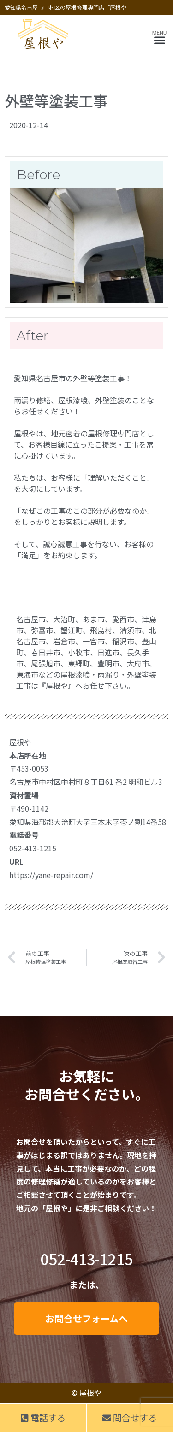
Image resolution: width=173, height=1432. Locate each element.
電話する (43, 1417)
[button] (159, 40)
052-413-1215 (87, 1258)
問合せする (129, 1417)
